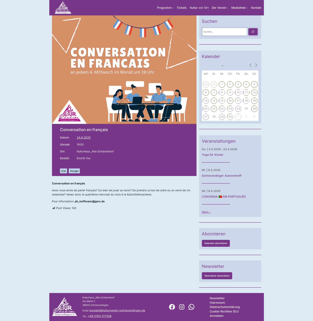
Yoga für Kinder (221, 154)
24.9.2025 (84, 137)
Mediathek (238, 7)
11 (254, 92)
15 (230, 100)
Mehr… (214, 212)
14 (222, 100)
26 (262, 108)
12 (262, 92)
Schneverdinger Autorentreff (230, 175)
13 (214, 100)
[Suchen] (261, 31)
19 (262, 100)
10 (246, 92)
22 (230, 108)
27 (214, 116)
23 (238, 108)
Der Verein (219, 7)
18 (254, 100)
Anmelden (216, 315)
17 (246, 100)
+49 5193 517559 (99, 316)
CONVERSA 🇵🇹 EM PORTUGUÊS (232, 196)
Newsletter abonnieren (225, 275)
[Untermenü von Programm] (173, 8)
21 (222, 108)
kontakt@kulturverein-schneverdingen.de (117, 310)
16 (238, 100)
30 (214, 84)
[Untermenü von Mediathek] (247, 8)
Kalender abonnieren (224, 243)
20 (214, 108)
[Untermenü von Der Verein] (227, 8)
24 (246, 108)
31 (222, 84)
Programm (164, 7)
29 (230, 116)
